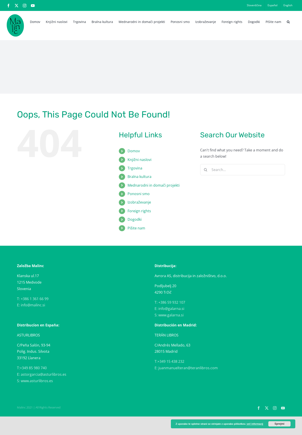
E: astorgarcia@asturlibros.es (41, 374)
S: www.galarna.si (169, 315)
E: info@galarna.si (169, 308)
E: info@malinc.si (31, 305)
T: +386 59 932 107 (170, 302)
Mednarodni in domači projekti (154, 185)
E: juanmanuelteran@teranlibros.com (186, 367)
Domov (134, 150)
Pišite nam (136, 228)
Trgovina (135, 168)
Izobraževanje (139, 202)
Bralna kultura (139, 176)
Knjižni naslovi (139, 159)
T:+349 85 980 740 (32, 367)
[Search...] (242, 169)
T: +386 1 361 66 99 (32, 298)
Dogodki (135, 219)
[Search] (205, 169)
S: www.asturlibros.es (35, 380)
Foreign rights (139, 210)
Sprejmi (279, 423)
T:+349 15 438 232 (169, 361)
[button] (288, 21)
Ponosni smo (139, 193)
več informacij (255, 424)
